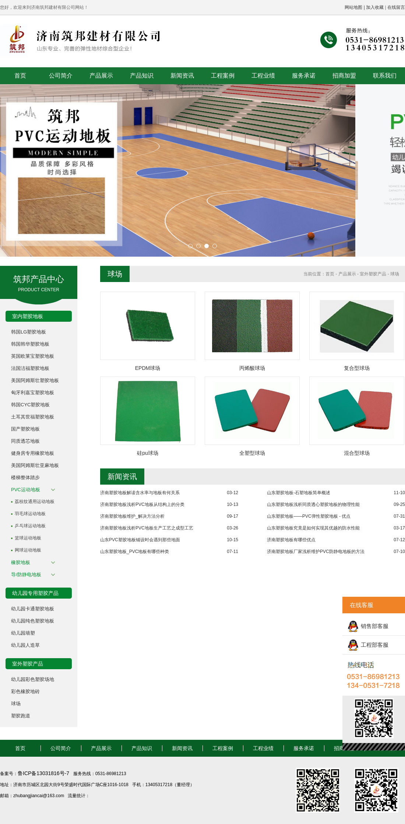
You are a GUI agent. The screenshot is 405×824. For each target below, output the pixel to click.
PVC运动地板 (25, 489)
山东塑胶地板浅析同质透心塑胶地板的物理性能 (313, 504)
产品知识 (142, 75)
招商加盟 (344, 75)
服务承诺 (304, 75)
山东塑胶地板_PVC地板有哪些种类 (134, 551)
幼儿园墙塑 (23, 633)
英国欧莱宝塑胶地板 (32, 356)
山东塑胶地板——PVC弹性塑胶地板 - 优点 (309, 516)
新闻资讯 (182, 75)
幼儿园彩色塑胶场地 (32, 679)
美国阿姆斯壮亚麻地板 (35, 465)
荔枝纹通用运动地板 (34, 501)
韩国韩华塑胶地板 (30, 344)
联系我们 (385, 75)
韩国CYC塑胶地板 (30, 404)
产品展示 (101, 75)
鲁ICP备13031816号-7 (44, 773)
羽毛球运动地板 (30, 513)
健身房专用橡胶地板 (32, 453)
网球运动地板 (28, 550)
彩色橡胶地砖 (25, 691)
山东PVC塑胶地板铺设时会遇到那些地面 (140, 539)
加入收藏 (375, 7)
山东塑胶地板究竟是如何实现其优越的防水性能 (313, 528)
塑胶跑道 (20, 715)
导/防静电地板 (26, 574)
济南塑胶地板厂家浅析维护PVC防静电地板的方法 (315, 551)
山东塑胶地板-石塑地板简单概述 (298, 492)
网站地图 (353, 7)
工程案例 (223, 75)
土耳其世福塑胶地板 (32, 417)
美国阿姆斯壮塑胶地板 (35, 380)
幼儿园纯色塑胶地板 (32, 621)
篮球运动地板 (28, 538)
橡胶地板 (20, 562)
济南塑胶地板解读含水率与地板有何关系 (140, 492)
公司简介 (61, 75)
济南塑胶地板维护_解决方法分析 (132, 516)
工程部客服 (374, 645)
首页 (20, 75)
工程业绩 (263, 75)
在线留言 (396, 7)
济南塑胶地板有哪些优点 (291, 539)
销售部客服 (374, 626)
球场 (16, 703)
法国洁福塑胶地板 (30, 368)
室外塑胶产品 (373, 274)
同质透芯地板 (25, 441)
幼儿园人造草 (25, 645)
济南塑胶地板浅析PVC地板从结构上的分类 (142, 504)
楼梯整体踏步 (25, 477)
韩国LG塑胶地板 (28, 332)
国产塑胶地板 (25, 429)
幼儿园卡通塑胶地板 (32, 608)
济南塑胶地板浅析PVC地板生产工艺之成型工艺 (146, 528)
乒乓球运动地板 (30, 525)
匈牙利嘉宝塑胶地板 (32, 392)
